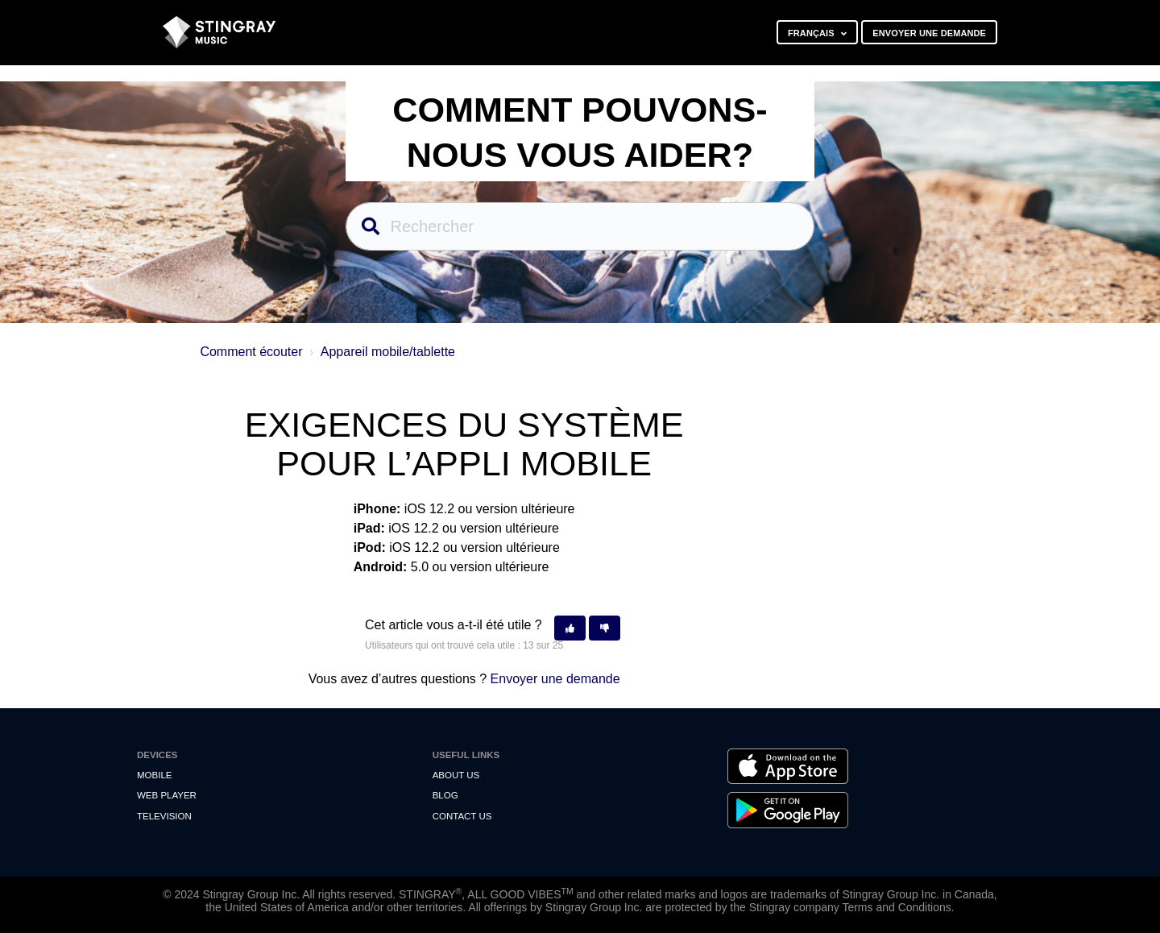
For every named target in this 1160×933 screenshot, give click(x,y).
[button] (570, 628)
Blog (445, 795)
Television (164, 816)
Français (812, 33)
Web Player (167, 795)
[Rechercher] (580, 226)
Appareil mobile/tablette (388, 352)
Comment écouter (251, 352)
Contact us (462, 816)
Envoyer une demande (929, 33)
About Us (456, 775)
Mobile (154, 775)
